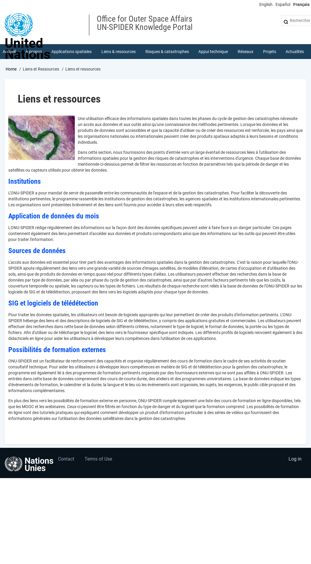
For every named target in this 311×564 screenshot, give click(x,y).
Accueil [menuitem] (9, 51)
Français (301, 4)
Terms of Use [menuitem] (98, 459)
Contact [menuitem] (66, 459)
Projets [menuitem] (269, 51)
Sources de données (37, 251)
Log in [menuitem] (295, 459)
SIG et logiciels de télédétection (53, 303)
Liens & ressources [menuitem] (118, 51)
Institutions (24, 181)
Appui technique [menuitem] (213, 51)
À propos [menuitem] (33, 51)
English (266, 4)
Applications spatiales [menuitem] (71, 51)
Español (283, 4)
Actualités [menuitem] (295, 51)
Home (11, 69)
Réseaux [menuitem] (245, 51)
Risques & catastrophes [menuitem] (167, 51)
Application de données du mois (53, 216)
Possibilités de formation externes (58, 350)
